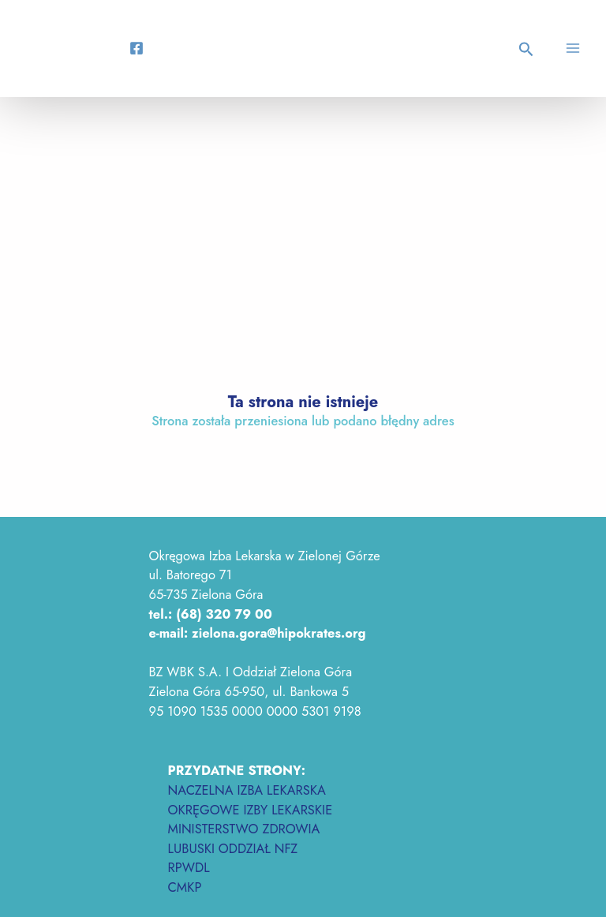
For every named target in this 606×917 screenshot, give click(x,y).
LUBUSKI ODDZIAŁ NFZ (233, 848)
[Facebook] (136, 48)
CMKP (185, 887)
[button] (528, 51)
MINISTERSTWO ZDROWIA (244, 828)
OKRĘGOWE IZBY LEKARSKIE (250, 809)
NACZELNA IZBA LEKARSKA (247, 789)
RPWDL (189, 867)
